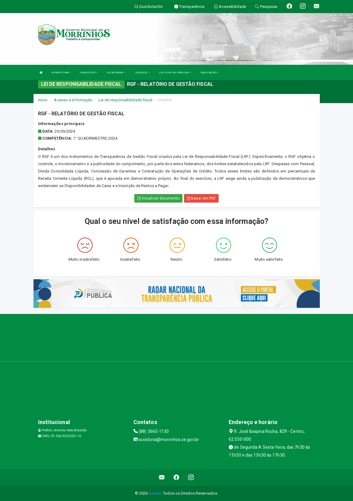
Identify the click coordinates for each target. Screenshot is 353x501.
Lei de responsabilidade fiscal (125, 100)
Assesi (155, 493)
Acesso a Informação (73, 100)
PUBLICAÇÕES (209, 72)
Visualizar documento (158, 198)
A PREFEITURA (61, 72)
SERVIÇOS (142, 72)
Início (43, 100)
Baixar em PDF (201, 198)
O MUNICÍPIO (88, 72)
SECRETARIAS (116, 72)
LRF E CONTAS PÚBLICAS (175, 72)
